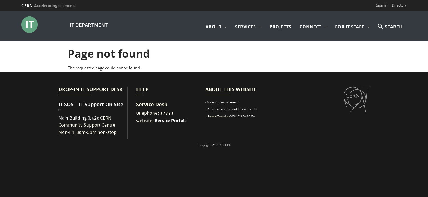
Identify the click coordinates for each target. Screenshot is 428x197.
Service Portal (171, 120)
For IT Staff (349, 27)
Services (245, 27)
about (214, 27)
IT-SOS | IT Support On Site (90, 106)
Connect (310, 27)
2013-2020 (249, 117)
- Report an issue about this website (231, 109)
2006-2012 (236, 117)
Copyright (204, 145)
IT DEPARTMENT (89, 25)
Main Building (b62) (78, 118)
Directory (399, 5)
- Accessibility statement (222, 102)
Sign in (381, 5)
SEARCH (394, 27)
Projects (280, 27)
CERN (49, 5)
